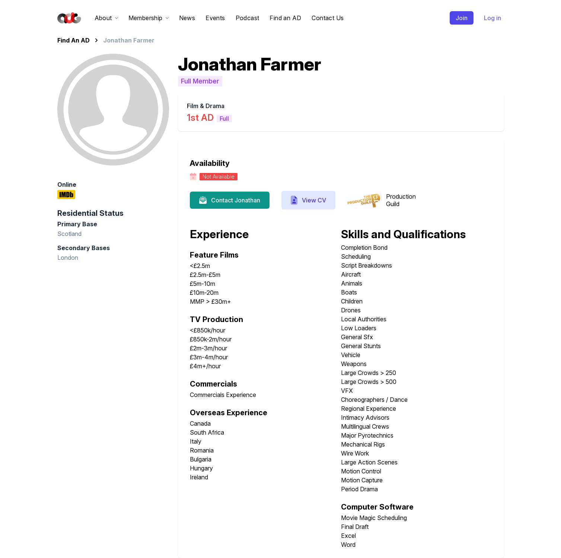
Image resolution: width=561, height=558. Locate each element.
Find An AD (73, 40)
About (106, 18)
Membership (148, 18)
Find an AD (285, 18)
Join (462, 18)
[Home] (67, 18)
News (187, 18)
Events (215, 18)
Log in (492, 18)
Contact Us (328, 18)
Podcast (247, 18)
